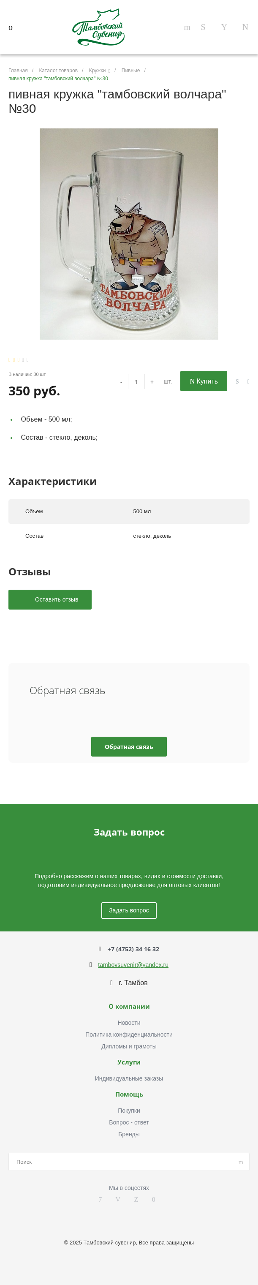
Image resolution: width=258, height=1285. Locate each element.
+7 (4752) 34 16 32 (133, 949)
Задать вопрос (129, 910)
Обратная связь (129, 747)
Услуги (129, 1062)
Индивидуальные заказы (129, 1078)
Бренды (129, 1134)
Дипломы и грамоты (129, 1046)
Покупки (129, 1110)
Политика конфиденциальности (129, 1034)
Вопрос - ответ (129, 1122)
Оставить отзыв (55, 599)
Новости (128, 1022)
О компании (129, 1006)
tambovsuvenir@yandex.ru (133, 964)
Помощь (129, 1094)
